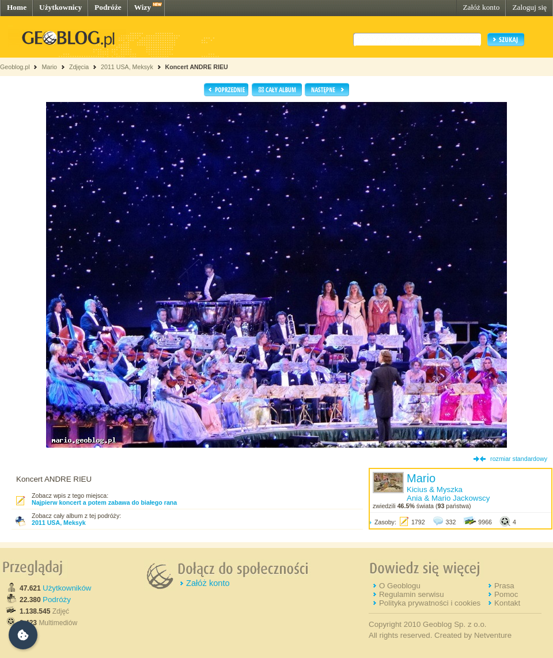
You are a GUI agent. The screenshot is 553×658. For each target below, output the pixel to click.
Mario (49, 66)
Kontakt (507, 603)
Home (16, 7)
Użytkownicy (60, 7)
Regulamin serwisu (411, 594)
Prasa (504, 585)
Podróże (108, 7)
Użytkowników (67, 588)
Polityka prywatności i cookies (429, 603)
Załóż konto (481, 7)
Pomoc (506, 594)
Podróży (57, 599)
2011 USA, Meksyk (127, 66)
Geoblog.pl (15, 66)
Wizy (142, 7)
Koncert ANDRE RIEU (196, 66)
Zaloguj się (529, 7)
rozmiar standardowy (518, 458)
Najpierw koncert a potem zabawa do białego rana (104, 502)
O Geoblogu (400, 585)
